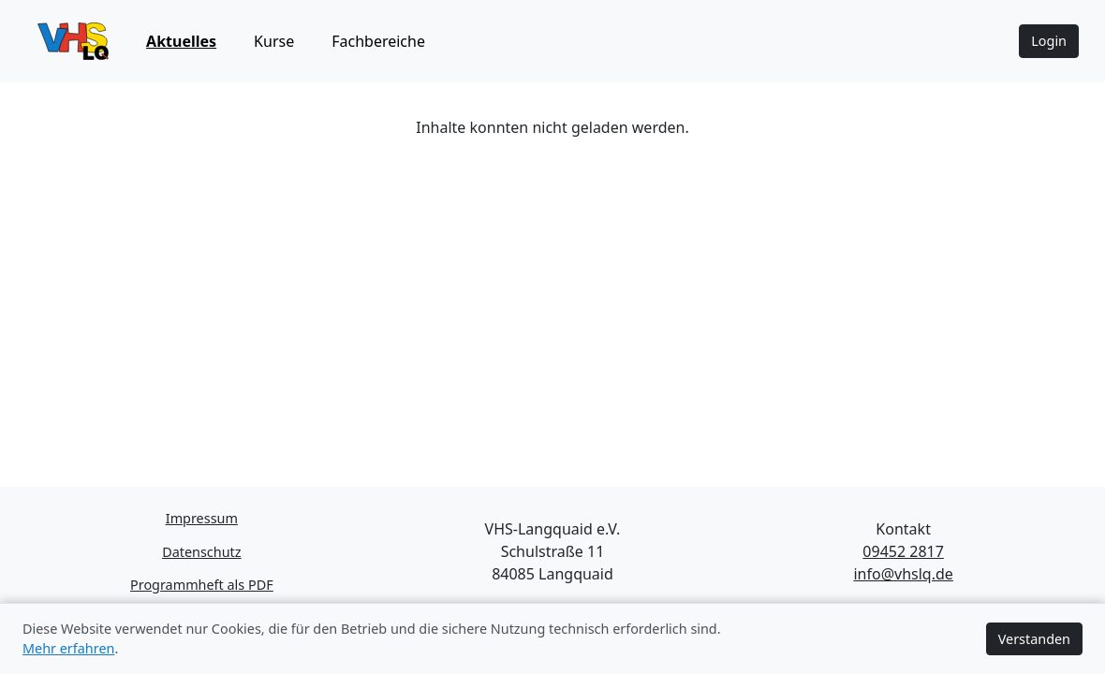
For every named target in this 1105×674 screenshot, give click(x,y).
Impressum (202, 518)
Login (1049, 41)
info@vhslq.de (902, 574)
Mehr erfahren (68, 648)
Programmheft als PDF (201, 584)
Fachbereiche (378, 41)
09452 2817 (903, 551)
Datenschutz (201, 552)
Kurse (274, 41)
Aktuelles (181, 41)
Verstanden (1034, 639)
